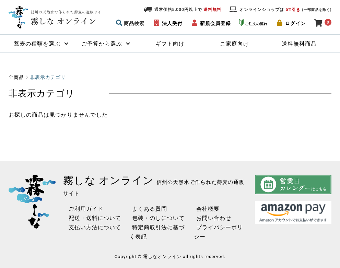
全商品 (16, 77)
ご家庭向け (234, 43)
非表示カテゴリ (48, 77)
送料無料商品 (299, 43)
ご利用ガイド (83, 209)
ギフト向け (170, 43)
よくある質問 (141, 209)
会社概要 (202, 209)
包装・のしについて (150, 218)
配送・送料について (92, 218)
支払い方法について (92, 227)
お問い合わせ (208, 218)
